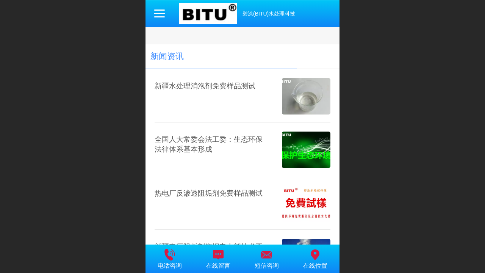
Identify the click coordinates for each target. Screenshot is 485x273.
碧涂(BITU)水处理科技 (268, 14)
